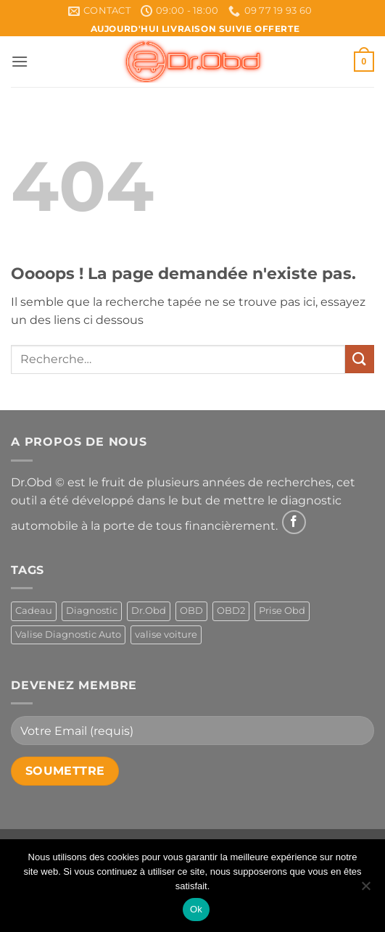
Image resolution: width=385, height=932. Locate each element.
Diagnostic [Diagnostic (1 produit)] (91, 610)
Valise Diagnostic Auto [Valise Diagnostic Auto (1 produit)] (68, 634)
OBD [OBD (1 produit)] (191, 610)
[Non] (365, 890)
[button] (19, 61)
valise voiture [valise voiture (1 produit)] (166, 634)
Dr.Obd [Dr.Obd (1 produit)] (148, 610)
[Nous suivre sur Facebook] (294, 522)
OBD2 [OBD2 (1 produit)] (231, 610)
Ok (196, 909)
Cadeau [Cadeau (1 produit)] (33, 610)
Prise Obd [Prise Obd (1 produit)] (282, 610)
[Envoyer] (359, 359)
